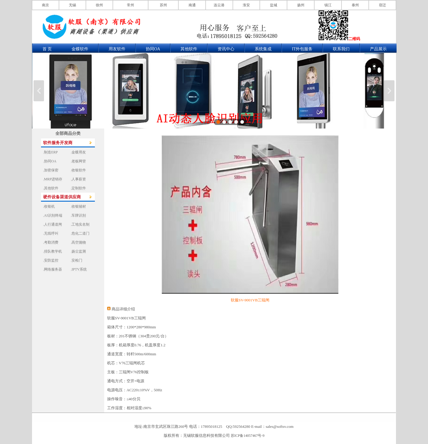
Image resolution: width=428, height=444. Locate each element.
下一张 (389, 90)
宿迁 (382, 5)
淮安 (246, 5)
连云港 (219, 5)
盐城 (273, 5)
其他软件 (188, 49)
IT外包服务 (302, 49)
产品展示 (378, 49)
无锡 (72, 5)
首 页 (47, 49)
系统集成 (263, 49)
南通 (192, 5)
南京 (45, 5)
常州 (130, 5)
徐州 (99, 5)
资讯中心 (226, 49)
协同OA (153, 49)
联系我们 (341, 49)
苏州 (163, 5)
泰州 (355, 5)
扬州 (300, 5)
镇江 (328, 5)
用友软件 (117, 49)
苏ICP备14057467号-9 (248, 436)
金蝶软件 (80, 49)
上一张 (39, 90)
